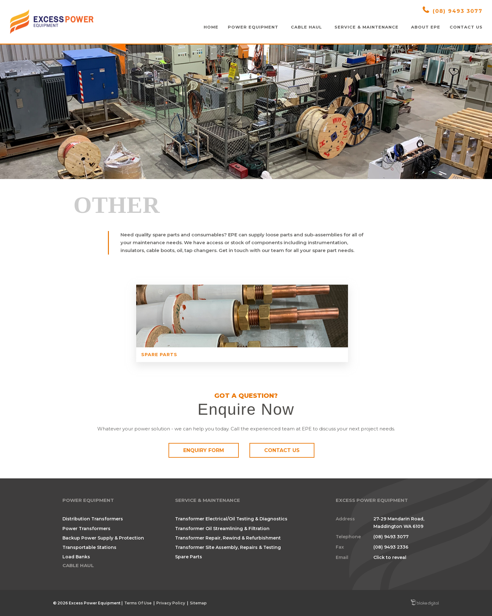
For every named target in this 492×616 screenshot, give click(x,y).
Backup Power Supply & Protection (103, 537)
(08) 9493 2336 (390, 546)
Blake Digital (425, 603)
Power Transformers (86, 528)
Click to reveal (389, 557)
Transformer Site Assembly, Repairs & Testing (228, 547)
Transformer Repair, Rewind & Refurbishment (228, 537)
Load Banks (76, 556)
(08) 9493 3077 (453, 10)
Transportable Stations (89, 547)
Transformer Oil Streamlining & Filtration (222, 528)
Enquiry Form (203, 450)
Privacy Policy (170, 602)
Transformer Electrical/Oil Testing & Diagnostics (231, 518)
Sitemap (198, 602)
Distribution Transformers (92, 518)
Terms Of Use (138, 602)
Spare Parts (205, 354)
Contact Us (282, 450)
